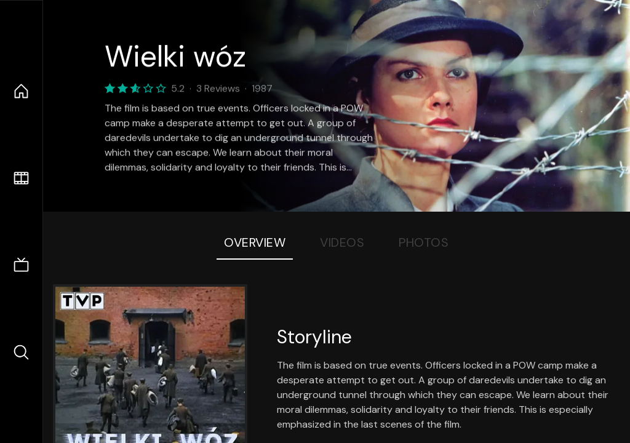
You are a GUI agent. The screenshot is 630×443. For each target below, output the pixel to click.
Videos (342, 242)
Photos (424, 242)
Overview (254, 242)
